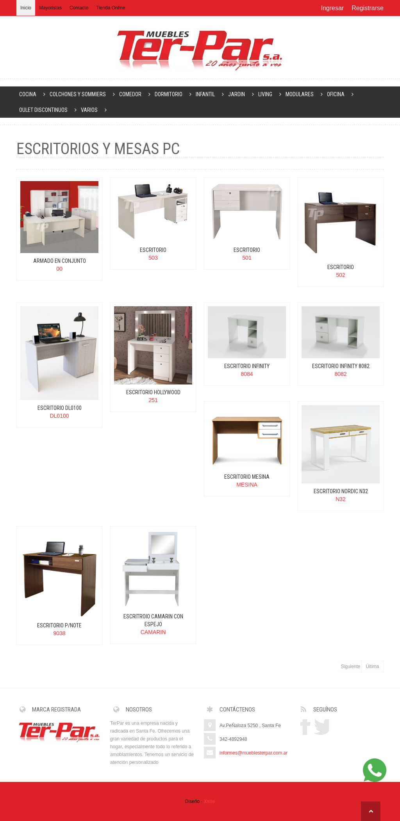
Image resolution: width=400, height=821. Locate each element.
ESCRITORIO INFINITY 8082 (341, 366)
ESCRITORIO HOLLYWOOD (153, 392)
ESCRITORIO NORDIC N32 (341, 491)
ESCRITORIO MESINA (247, 477)
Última (372, 666)
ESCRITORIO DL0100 (60, 408)
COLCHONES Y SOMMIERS (83, 94)
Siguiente (350, 666)
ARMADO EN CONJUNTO (59, 261)
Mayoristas (50, 8)
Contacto (79, 8)
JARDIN (241, 94)
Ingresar (332, 8)
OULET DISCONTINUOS (48, 110)
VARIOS (94, 110)
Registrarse (368, 8)
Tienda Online (110, 8)
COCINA (33, 94)
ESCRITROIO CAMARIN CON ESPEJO (153, 620)
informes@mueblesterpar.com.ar (254, 753)
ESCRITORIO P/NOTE (59, 625)
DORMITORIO (174, 94)
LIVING (270, 94)
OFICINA (341, 94)
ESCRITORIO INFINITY (247, 366)
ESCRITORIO (153, 250)
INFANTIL (210, 94)
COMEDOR (135, 94)
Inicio (25, 8)
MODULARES (305, 94)
